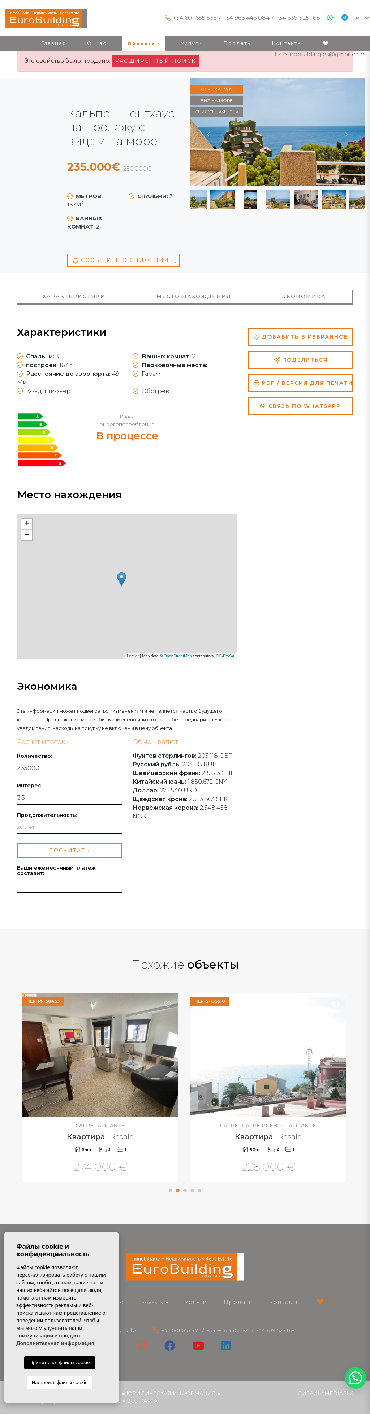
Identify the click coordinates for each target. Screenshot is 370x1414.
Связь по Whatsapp (300, 406)
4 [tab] (192, 1190)
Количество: (34, 756)
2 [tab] (178, 1190)
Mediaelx (338, 1393)
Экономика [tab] (304, 296)
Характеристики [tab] (74, 296)
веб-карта (142, 1401)
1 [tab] (170, 1190)
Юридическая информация (171, 1393)
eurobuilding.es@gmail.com (324, 54)
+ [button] (27, 524)
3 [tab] (185, 1190)
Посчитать (69, 850)
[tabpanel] (101, 1088)
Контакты (284, 1301)
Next (346, 132)
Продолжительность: (47, 815)
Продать (238, 1301)
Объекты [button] (152, 1302)
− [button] (27, 535)
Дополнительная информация (55, 1343)
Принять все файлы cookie (59, 1362)
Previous (208, 132)
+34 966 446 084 (246, 17)
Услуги (196, 1301)
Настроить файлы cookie (60, 1382)
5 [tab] (199, 1190)
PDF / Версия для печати (303, 383)
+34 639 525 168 (297, 17)
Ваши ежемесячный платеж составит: (56, 870)
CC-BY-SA (225, 656)
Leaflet (133, 656)
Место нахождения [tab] (193, 296)
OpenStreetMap (178, 656)
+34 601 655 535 (195, 17)
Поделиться (301, 360)
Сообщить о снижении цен (126, 260)
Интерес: (29, 785)
